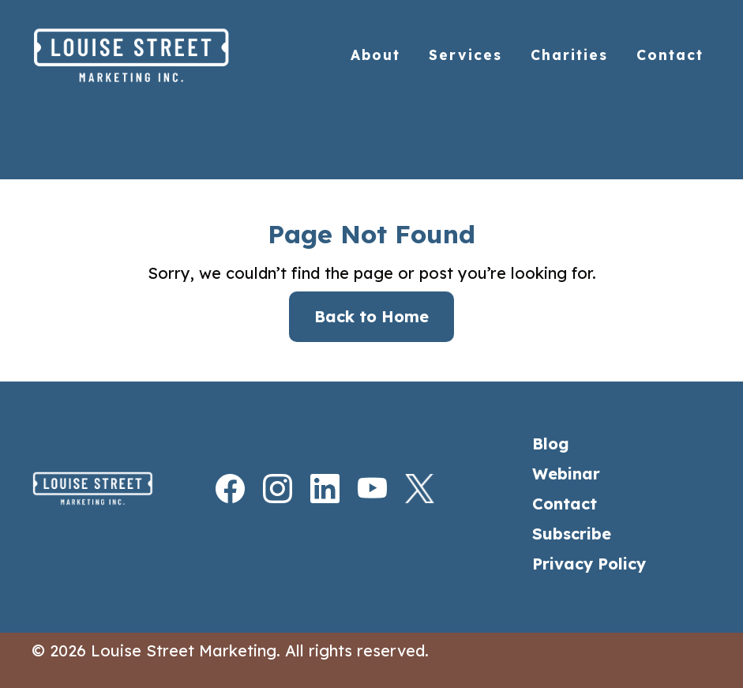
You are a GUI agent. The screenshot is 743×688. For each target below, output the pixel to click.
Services (465, 55)
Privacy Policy (589, 563)
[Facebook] (215, 488)
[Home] (165, 55)
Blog (550, 443)
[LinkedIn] (310, 488)
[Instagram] (263, 488)
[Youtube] (357, 488)
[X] (405, 488)
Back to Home (371, 316)
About (375, 55)
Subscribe (571, 533)
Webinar (566, 473)
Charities (569, 55)
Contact (670, 55)
